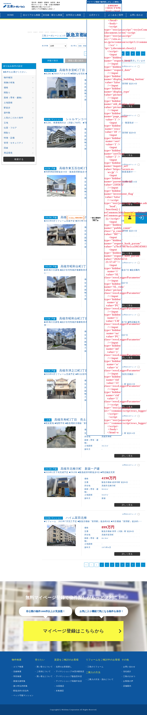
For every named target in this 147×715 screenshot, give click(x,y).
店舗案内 (127, 686)
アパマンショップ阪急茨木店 (69, 676)
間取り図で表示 (75, 61)
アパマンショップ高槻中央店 (69, 681)
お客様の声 (128, 681)
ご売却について (44, 671)
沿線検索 (17, 671)
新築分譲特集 (19, 681)
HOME (10, 15)
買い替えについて (45, 676)
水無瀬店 (60, 691)
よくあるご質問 (115, 15)
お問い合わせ (136, 15)
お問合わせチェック (131, 66)
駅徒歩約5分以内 (21, 691)
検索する (19, 159)
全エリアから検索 (31, 15)
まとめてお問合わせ (130, 46)
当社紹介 (127, 671)
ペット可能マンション (23, 695)
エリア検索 (18, 667)
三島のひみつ (129, 676)
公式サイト (94, 15)
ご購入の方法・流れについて (100, 679)
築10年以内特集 (20, 686)
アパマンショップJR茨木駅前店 (70, 671)
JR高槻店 (60, 686)
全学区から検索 (73, 15)
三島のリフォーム (95, 667)
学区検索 (17, 676)
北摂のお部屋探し (64, 667)
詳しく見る (127, 106)
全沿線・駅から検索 (52, 15)
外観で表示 (52, 61)
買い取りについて (45, 667)
